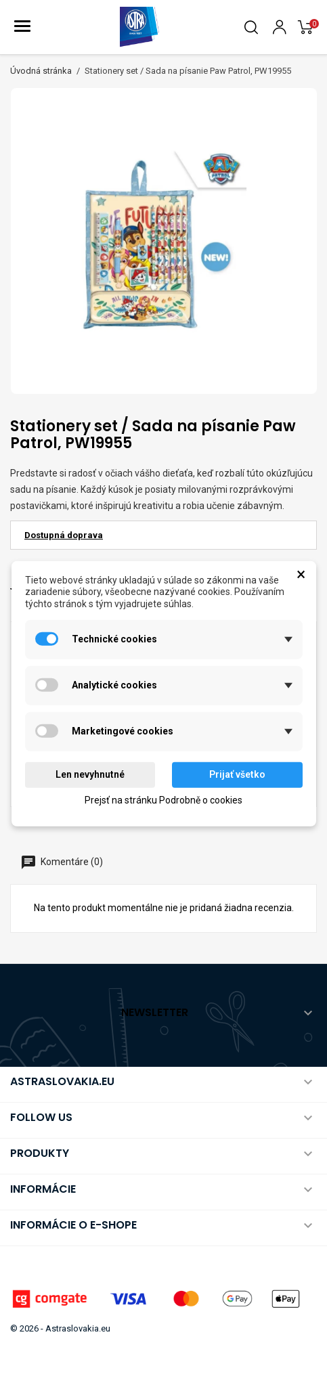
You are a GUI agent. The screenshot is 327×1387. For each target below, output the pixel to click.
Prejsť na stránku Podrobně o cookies (163, 799)
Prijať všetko (237, 774)
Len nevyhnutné (90, 774)
